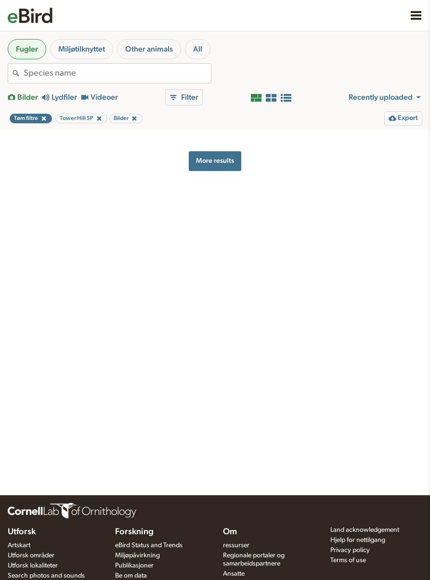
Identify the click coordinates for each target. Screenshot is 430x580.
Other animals (149, 49)
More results (215, 160)
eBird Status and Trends (148, 545)
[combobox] (117, 73)
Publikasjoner (134, 565)
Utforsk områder (31, 555)
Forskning (134, 531)
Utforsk (22, 531)
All (197, 49)
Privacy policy (350, 550)
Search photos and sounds (46, 575)
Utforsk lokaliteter (33, 565)
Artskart (19, 545)
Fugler (27, 49)
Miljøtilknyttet (81, 49)
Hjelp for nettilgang (357, 540)
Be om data (131, 575)
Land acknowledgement (364, 530)
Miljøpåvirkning (137, 555)
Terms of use (348, 560)
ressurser (236, 545)
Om (230, 531)
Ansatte (234, 573)
